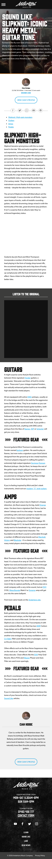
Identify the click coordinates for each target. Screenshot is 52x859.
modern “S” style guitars (36, 489)
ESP (32, 429)
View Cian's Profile (26, 100)
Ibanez (27, 429)
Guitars (11, 120)
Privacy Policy (40, 855)
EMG (30, 397)
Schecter (40, 429)
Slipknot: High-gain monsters (20, 117)
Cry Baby (8, 639)
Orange (43, 505)
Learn (26, 832)
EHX (36, 655)
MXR (38, 626)
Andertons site (34, 600)
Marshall (41, 537)
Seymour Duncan (38, 463)
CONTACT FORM (26, 815)
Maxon (27, 658)
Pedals (11, 127)
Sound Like (26, 93)
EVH (44, 587)
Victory (7, 540)
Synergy (32, 590)
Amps (10, 124)
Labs (26, 841)
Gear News (26, 845)
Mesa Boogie (14, 590)
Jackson (20, 450)
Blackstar (17, 540)
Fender (28, 378)
